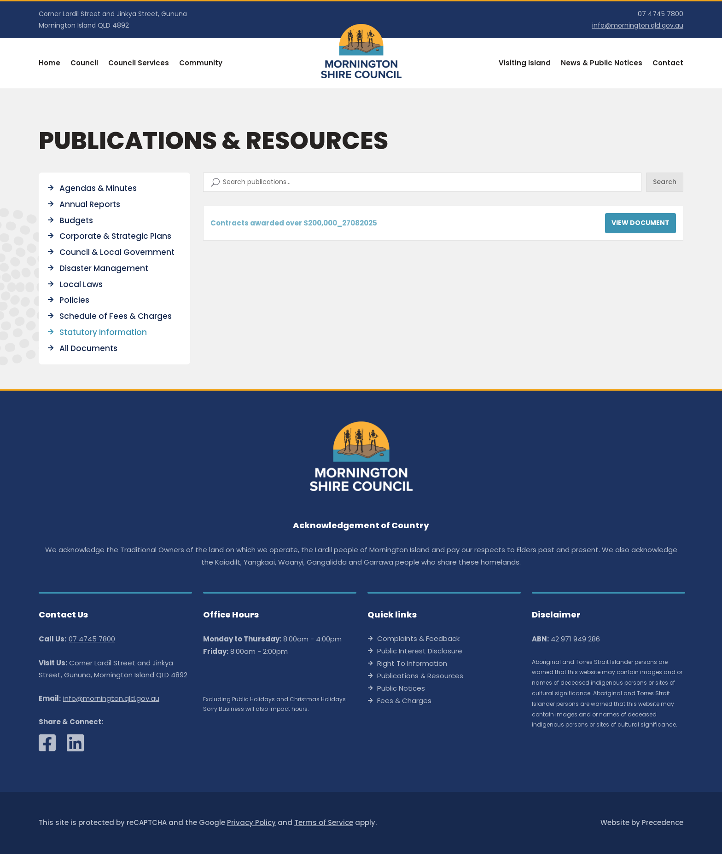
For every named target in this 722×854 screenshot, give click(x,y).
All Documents (88, 348)
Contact (667, 64)
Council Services (138, 64)
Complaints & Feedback (418, 639)
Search (664, 181)
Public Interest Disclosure (419, 652)
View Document (640, 222)
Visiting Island (525, 64)
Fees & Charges (404, 701)
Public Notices (401, 689)
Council (84, 64)
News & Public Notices (601, 64)
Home (49, 64)
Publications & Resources (420, 677)
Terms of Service (323, 822)
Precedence (662, 822)
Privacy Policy (251, 822)
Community (200, 64)
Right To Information (412, 664)
